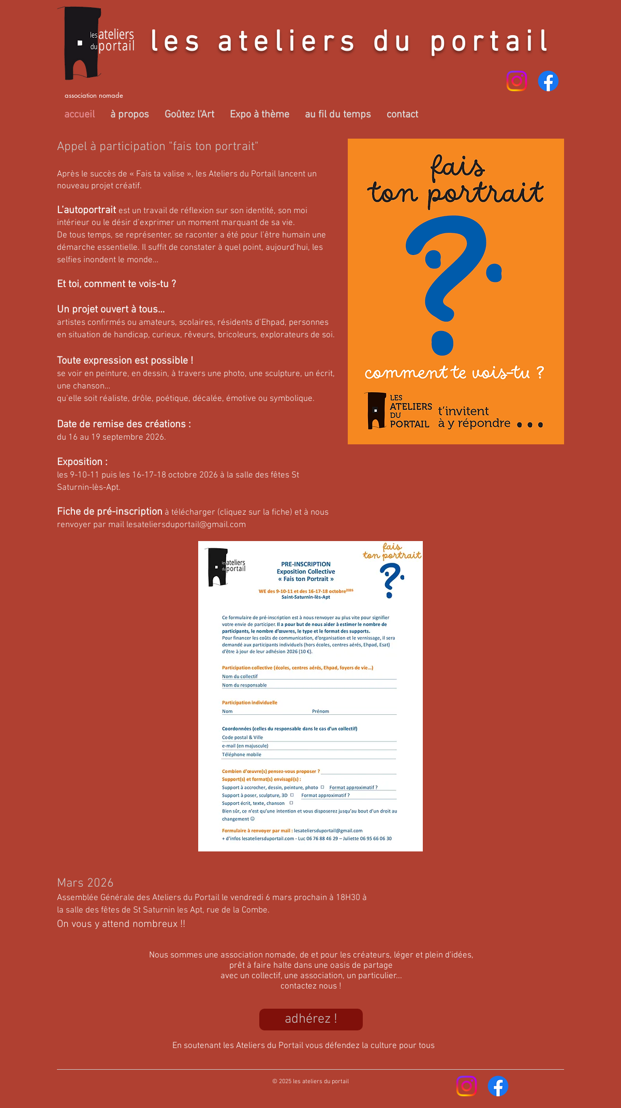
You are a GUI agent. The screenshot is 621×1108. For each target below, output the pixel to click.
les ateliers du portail (351, 43)
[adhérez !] (311, 1019)
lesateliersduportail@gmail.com (186, 525)
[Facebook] (548, 81)
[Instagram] (516, 81)
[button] (129, 115)
